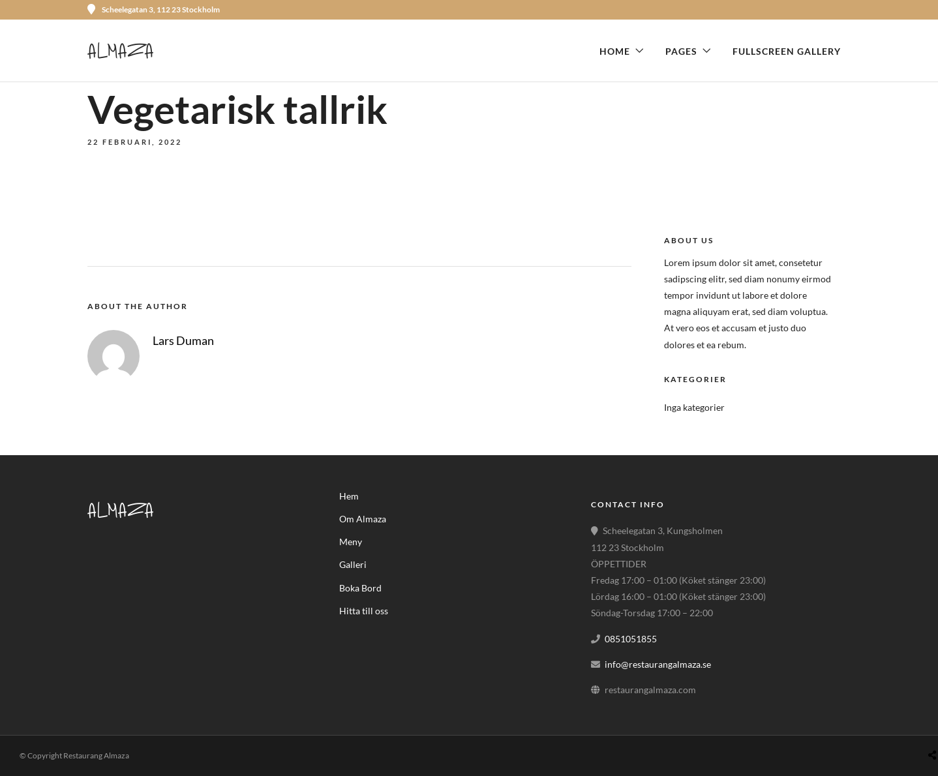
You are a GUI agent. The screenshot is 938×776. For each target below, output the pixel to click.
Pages (681, 51)
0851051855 (631, 638)
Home (614, 51)
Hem (349, 495)
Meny (350, 541)
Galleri (353, 564)
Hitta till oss (363, 610)
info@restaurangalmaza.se (658, 664)
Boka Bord (360, 587)
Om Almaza (362, 518)
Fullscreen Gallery (787, 51)
